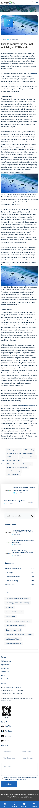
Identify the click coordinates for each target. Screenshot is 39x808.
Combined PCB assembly (14, 612)
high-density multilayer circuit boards (18, 621)
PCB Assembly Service (20, 576)
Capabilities (5, 668)
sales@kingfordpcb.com (14, 687)
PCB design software (14, 450)
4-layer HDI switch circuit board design (19, 464)
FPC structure (10, 616)
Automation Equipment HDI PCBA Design (20, 453)
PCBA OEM (9, 607)
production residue (13, 474)
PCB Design (20, 572)
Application (5, 664)
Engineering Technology (20, 568)
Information (5, 672)
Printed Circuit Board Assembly (17, 467)
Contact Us (4, 679)
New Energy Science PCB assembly (17, 603)
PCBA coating (29, 450)
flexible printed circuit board (15, 634)
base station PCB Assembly (15, 625)
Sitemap (29, 797)
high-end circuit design (28, 457)
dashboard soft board (13, 639)
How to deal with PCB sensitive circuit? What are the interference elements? (24, 489)
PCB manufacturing (20, 581)
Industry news (20, 585)
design (30, 634)
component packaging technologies (17, 598)
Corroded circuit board (13, 630)
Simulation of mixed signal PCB (14, 501)
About (3, 675)
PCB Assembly (12, 457)
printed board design (14, 471)
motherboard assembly (13, 643)
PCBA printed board (13, 460)
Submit (9, 784)
